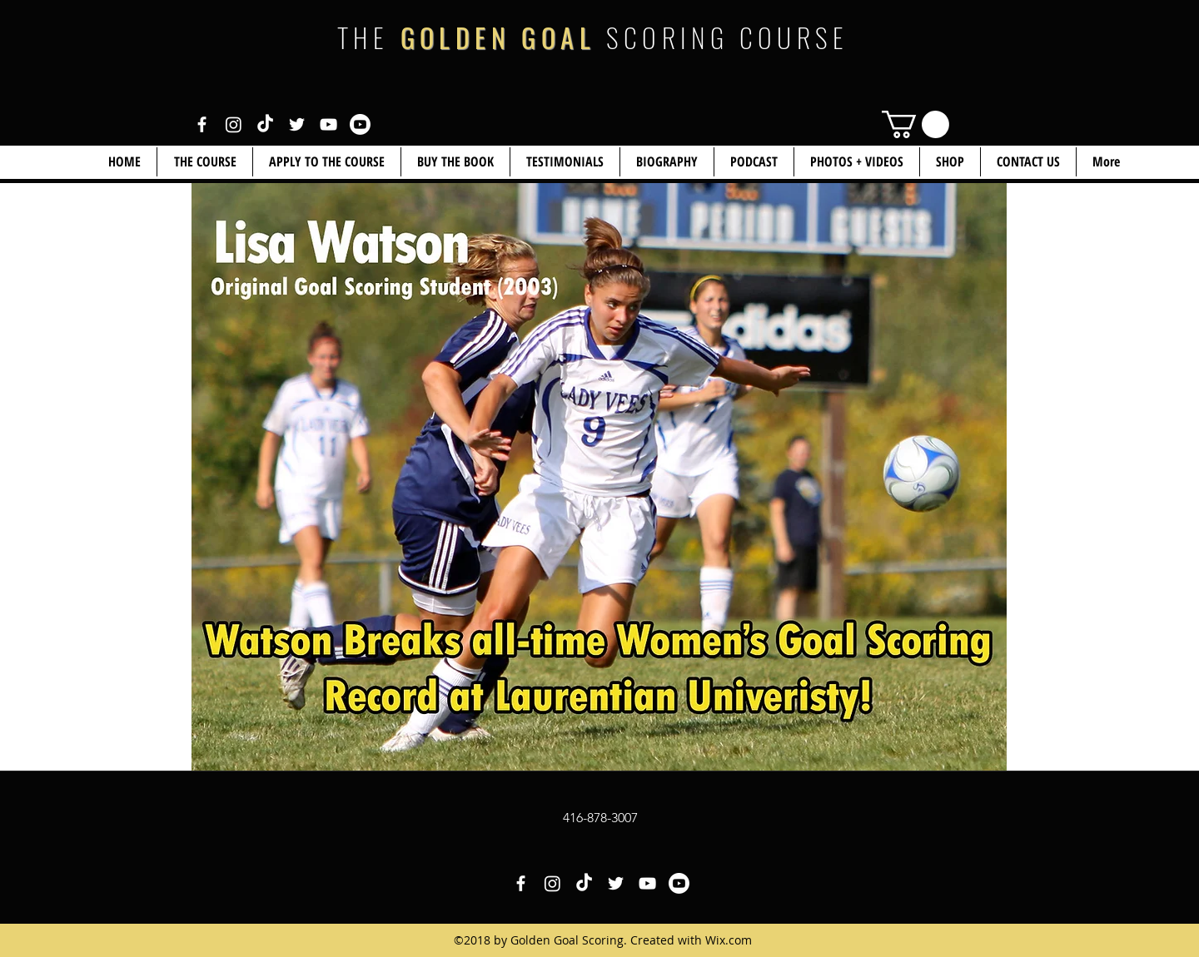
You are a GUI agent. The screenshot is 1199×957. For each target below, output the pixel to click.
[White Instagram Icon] (233, 124)
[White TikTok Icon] (265, 124)
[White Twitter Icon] (296, 124)
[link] (915, 124)
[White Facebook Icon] (202, 124)
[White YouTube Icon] (328, 124)
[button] (950, 161)
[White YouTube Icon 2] (360, 124)
